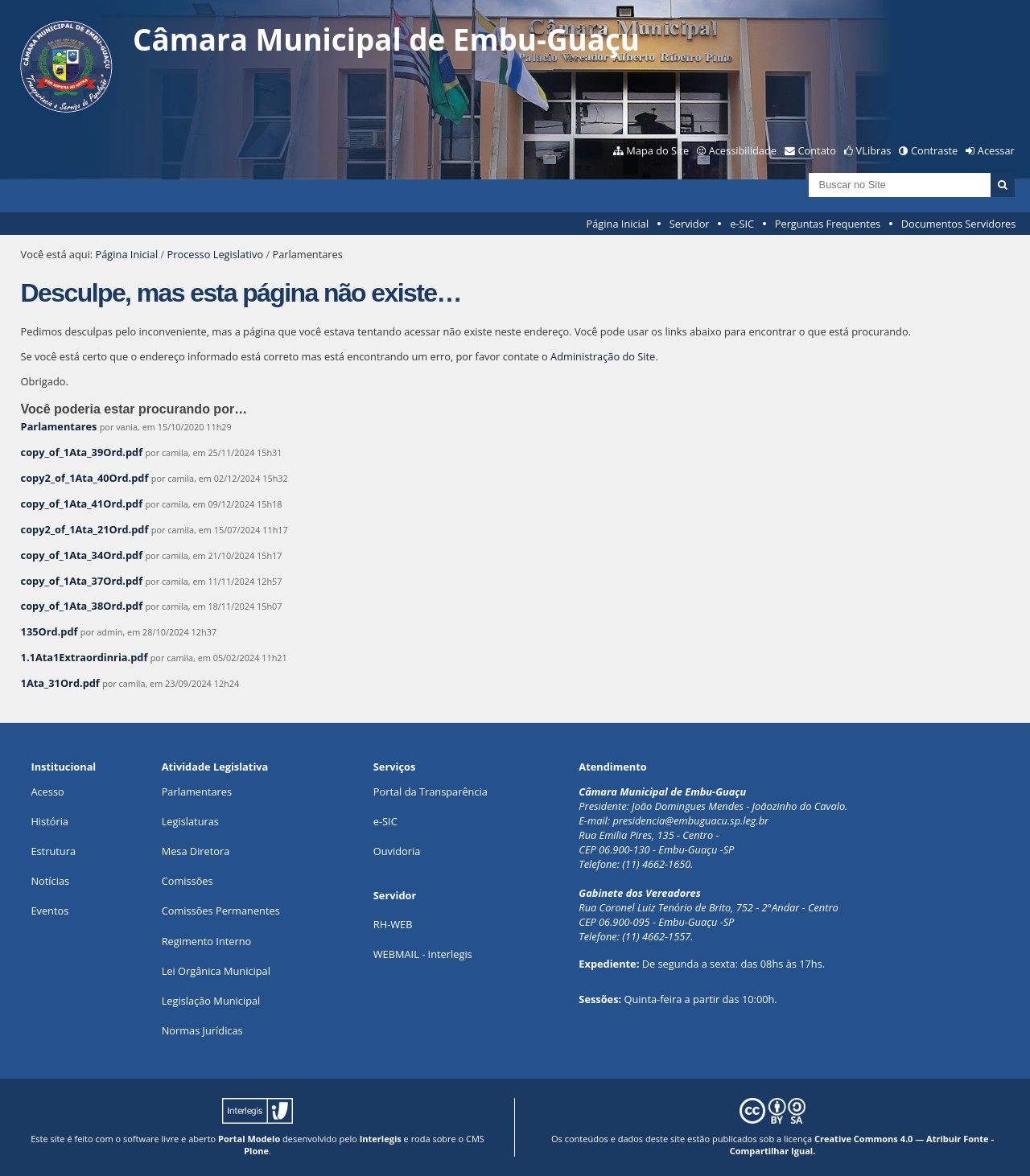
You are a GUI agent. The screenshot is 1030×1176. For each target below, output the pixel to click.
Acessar (996, 150)
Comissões (187, 881)
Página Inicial (618, 223)
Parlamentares (59, 426)
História (49, 821)
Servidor (690, 223)
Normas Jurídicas (202, 1030)
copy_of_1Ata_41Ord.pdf (82, 503)
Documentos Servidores (958, 223)
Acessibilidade (743, 150)
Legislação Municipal (211, 1000)
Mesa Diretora (196, 851)
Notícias (50, 881)
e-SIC (742, 223)
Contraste (934, 150)
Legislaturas (190, 821)
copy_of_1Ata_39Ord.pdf (82, 452)
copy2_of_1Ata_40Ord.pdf (85, 478)
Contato (817, 150)
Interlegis (381, 1139)
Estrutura (53, 851)
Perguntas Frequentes (827, 223)
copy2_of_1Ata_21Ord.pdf (85, 529)
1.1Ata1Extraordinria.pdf (84, 657)
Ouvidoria (397, 851)
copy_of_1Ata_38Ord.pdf (82, 605)
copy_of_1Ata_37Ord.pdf (82, 581)
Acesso (47, 791)
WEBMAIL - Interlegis (422, 954)
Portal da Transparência (430, 791)
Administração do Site (602, 356)
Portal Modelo (249, 1139)
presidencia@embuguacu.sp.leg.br (690, 820)
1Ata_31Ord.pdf (60, 683)
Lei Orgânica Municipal (216, 971)
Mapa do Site (657, 150)
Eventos (49, 910)
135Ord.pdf (49, 631)
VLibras (874, 150)
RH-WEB (393, 924)
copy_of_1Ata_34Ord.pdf (82, 555)
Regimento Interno (207, 941)
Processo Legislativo (215, 254)
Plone (256, 1151)
